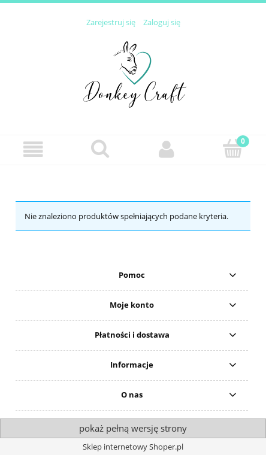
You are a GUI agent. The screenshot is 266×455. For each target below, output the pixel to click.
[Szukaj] (99, 148)
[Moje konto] (166, 149)
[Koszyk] (233, 148)
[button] (33, 149)
